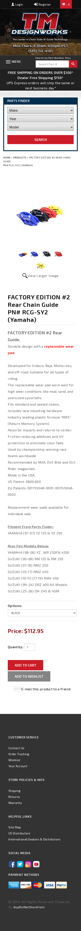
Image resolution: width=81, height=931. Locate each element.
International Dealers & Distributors (34, 839)
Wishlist (14, 760)
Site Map (14, 827)
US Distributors (19, 833)
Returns (14, 797)
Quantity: (15, 647)
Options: (15, 606)
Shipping (14, 791)
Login (17, 4)
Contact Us (16, 748)
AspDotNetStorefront (29, 907)
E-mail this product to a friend (45, 689)
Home (7, 157)
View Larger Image (43, 276)
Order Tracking (18, 754)
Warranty (15, 803)
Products (20, 157)
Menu (16, 61)
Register (42, 4)
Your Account (17, 766)
